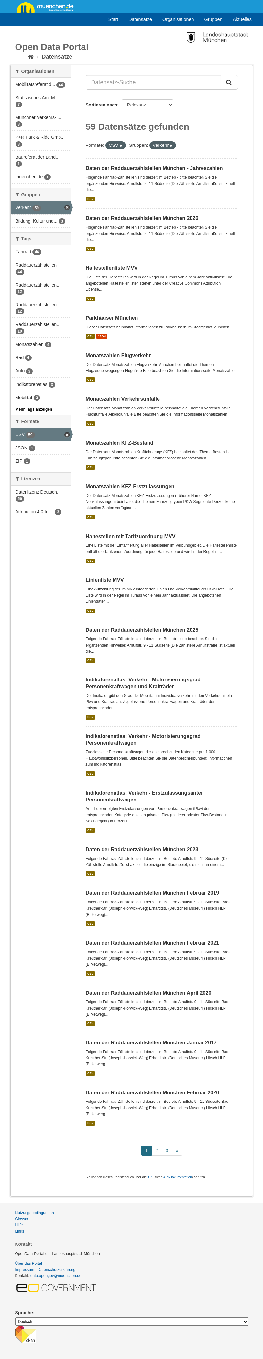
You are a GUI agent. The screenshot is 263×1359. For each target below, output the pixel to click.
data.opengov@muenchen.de (56, 1275)
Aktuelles (242, 19)
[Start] (31, 57)
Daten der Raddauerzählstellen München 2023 (142, 849)
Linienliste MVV (105, 580)
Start (113, 19)
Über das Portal (28, 1263)
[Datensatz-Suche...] (153, 82)
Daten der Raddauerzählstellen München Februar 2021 (152, 943)
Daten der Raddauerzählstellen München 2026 (142, 218)
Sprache (24, 1312)
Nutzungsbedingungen (34, 1213)
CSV (90, 199)
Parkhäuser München (112, 318)
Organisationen (178, 19)
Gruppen (213, 19)
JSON (102, 336)
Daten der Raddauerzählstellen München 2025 (142, 630)
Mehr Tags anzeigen (34, 409)
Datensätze (140, 19)
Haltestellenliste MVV (112, 268)
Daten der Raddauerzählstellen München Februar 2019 (152, 893)
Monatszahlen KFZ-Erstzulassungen (130, 486)
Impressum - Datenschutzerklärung (45, 1269)
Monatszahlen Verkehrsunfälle (123, 399)
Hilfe (19, 1225)
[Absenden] (229, 82)
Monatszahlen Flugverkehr (118, 355)
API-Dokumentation (177, 1177)
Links (19, 1231)
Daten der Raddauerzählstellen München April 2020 (149, 993)
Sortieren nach (101, 104)
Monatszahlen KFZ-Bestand (120, 443)
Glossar (21, 1219)
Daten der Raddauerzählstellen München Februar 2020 (152, 1092)
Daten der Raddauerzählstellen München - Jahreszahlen (154, 168)
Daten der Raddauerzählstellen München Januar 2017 (151, 1042)
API (149, 1177)
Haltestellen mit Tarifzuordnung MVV (131, 536)
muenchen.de (47, 7)
